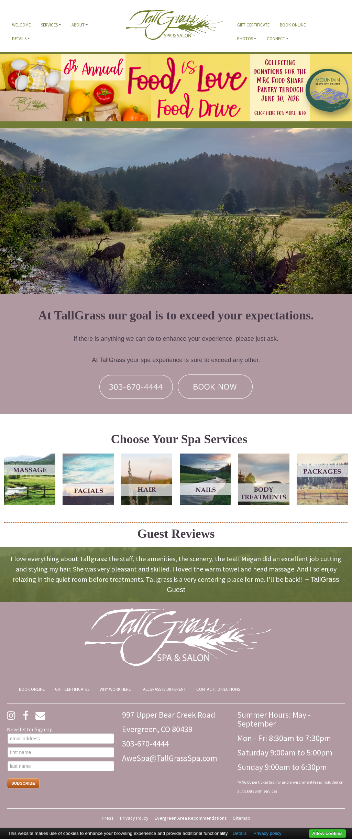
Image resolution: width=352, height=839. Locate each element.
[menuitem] (21, 25)
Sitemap (241, 818)
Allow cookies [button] (327, 833)
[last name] (61, 766)
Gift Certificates (72, 689)
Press (108, 818)
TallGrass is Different (163, 689)
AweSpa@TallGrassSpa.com (169, 758)
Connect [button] (278, 38)
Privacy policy (267, 833)
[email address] (61, 738)
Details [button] (21, 38)
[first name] (61, 752)
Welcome (21, 25)
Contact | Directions (218, 689)
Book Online (293, 25)
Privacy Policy (134, 818)
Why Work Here (115, 689)
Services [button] (51, 25)
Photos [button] (246, 38)
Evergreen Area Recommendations (191, 818)
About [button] (80, 25)
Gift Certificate (253, 25)
